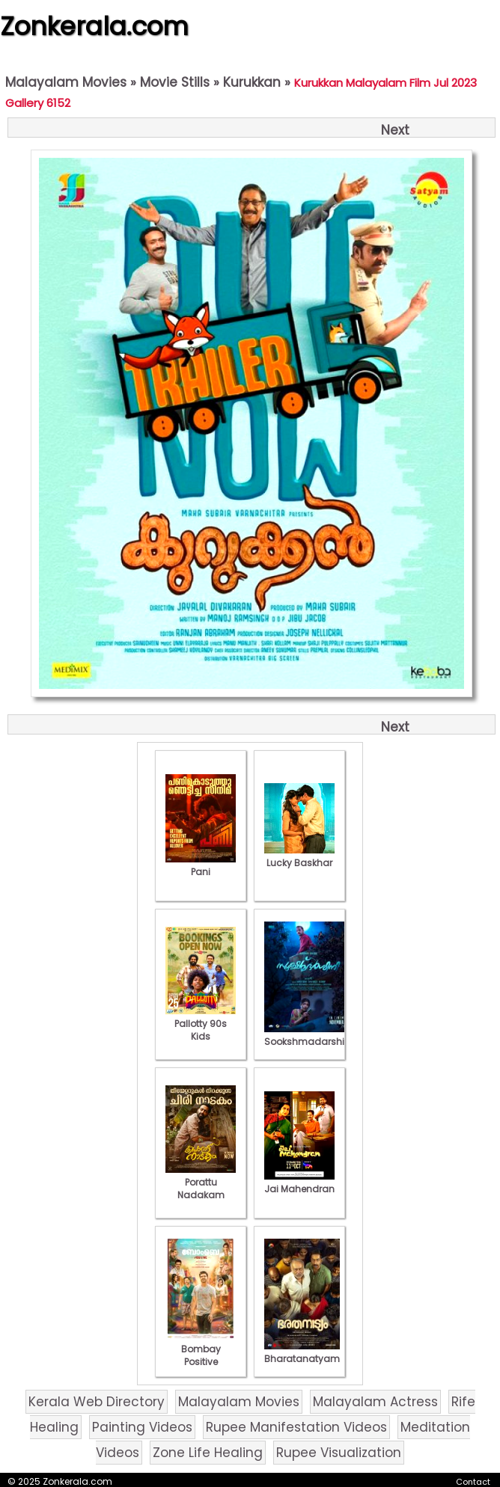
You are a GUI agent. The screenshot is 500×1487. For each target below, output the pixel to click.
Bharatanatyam (302, 1352)
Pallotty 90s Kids (200, 1024)
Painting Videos (142, 1427)
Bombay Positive (200, 1349)
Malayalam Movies (65, 82)
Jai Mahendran (299, 1182)
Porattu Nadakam (200, 1182)
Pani (200, 865)
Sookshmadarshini (308, 1035)
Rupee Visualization (338, 1453)
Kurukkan (252, 82)
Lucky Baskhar (299, 856)
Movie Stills (175, 82)
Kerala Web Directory (96, 1402)
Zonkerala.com (94, 26)
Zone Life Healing (208, 1453)
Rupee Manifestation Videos (296, 1427)
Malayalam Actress (375, 1402)
